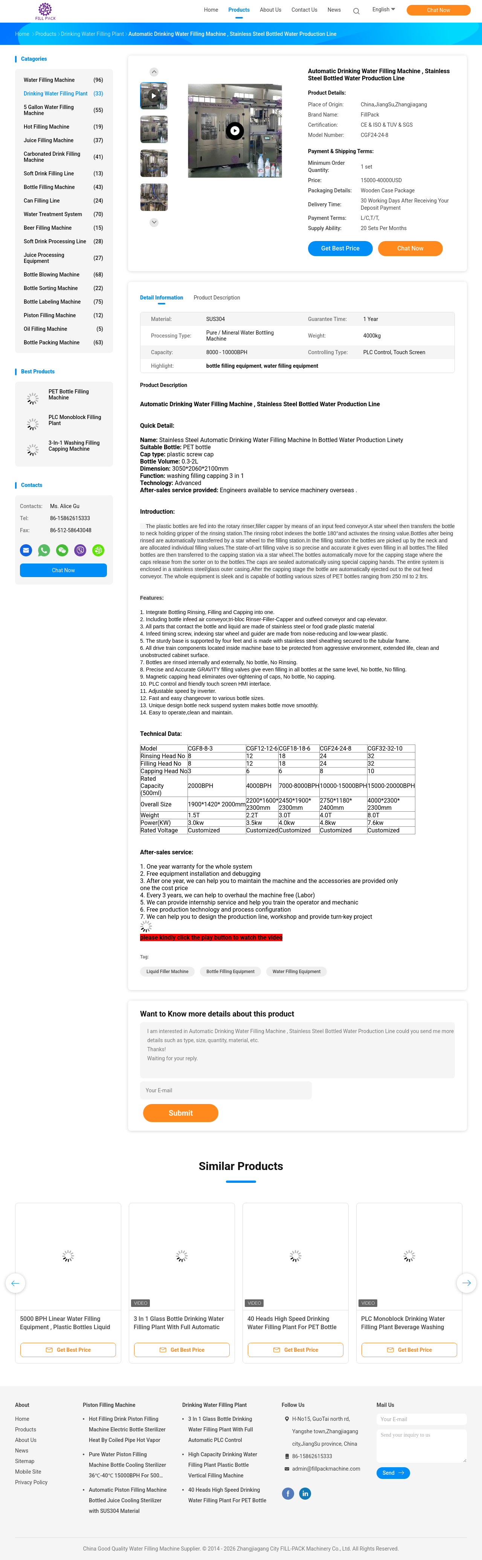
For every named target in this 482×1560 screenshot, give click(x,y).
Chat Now (438, 10)
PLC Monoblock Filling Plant (75, 420)
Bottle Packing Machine (63, 342)
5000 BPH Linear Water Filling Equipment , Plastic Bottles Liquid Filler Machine (65, 1327)
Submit (181, 1113)
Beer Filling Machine (63, 228)
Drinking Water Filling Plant (63, 93)
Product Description (217, 298)
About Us (26, 1440)
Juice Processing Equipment (63, 258)
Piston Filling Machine (63, 315)
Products (25, 1429)
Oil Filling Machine (63, 329)
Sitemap (24, 1461)
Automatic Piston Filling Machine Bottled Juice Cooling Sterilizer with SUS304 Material (128, 1500)
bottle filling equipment (230, 971)
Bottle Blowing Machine (63, 274)
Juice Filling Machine (63, 140)
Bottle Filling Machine (63, 187)
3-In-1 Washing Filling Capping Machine (74, 446)
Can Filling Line (63, 200)
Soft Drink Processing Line (63, 241)
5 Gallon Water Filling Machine (63, 110)
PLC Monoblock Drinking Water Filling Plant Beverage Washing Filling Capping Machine (403, 1327)
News (21, 1451)
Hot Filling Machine (63, 127)
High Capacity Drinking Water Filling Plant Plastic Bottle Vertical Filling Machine (222, 1465)
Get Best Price (340, 248)
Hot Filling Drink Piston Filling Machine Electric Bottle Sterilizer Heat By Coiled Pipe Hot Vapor (127, 1429)
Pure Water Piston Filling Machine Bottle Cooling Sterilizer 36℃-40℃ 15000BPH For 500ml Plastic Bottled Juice (127, 1466)
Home (22, 1419)
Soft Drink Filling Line (63, 173)
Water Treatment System (63, 214)
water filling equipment (296, 971)
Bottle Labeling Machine (63, 302)
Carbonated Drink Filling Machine (63, 157)
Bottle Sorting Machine (63, 288)
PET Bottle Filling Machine (69, 394)
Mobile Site (28, 1472)
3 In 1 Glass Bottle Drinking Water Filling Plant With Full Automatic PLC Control (179, 1327)
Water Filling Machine (63, 80)
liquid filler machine (167, 971)
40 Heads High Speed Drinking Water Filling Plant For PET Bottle (227, 1495)
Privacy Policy (31, 1482)
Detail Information (161, 298)
